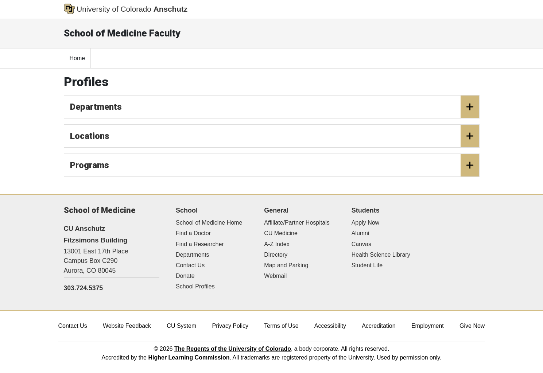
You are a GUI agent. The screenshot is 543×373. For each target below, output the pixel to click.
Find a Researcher (200, 244)
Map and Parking (286, 265)
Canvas (361, 244)
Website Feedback (127, 326)
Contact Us (190, 265)
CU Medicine (281, 233)
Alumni (360, 233)
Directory (275, 255)
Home (77, 58)
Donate (185, 276)
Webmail (275, 276)
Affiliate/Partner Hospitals (296, 222)
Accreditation (379, 326)
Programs (274, 165)
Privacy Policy (230, 326)
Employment (427, 326)
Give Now (472, 326)
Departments (274, 107)
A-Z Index (276, 244)
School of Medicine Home (209, 222)
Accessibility (330, 326)
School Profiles (195, 286)
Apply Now (365, 222)
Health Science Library (381, 255)
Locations (274, 136)
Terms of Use (281, 326)
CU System (181, 326)
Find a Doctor (193, 233)
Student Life (367, 265)
